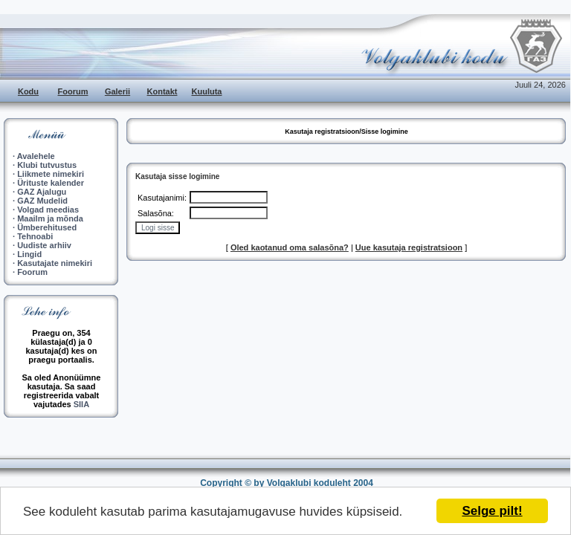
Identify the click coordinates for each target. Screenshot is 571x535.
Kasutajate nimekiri (54, 263)
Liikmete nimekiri (50, 173)
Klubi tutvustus (47, 164)
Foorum (73, 91)
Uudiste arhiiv (44, 245)
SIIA (81, 404)
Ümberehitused (47, 227)
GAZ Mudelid (42, 200)
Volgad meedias (48, 209)
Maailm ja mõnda (50, 218)
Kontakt (162, 91)
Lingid (29, 254)
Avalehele (36, 156)
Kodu (28, 91)
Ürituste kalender (50, 182)
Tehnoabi (35, 236)
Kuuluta (207, 91)
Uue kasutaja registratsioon (408, 247)
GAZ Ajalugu (41, 191)
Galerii (117, 91)
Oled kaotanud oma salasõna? (289, 247)
